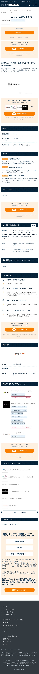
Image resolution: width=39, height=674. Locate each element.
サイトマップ (7, 641)
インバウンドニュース (9, 614)
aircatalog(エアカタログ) (17, 433)
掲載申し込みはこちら (19, 590)
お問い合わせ (7, 639)
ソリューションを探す (9, 609)
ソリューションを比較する (19, 512)
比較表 (33, 225)
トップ (5, 606)
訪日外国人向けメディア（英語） (19, 410)
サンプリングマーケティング (18, 394)
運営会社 (5, 644)
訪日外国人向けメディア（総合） (19, 406)
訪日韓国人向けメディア (17, 420)
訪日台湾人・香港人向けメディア (19, 416)
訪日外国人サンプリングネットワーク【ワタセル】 (23, 403)
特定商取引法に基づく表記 (10, 625)
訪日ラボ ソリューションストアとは (13, 620)
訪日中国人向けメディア (17, 413)
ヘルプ (5, 631)
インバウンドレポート (9, 612)
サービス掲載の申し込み (10, 636)
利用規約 (17, 28)
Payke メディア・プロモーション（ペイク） (22, 391)
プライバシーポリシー (9, 628)
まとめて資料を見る (21, 48)
